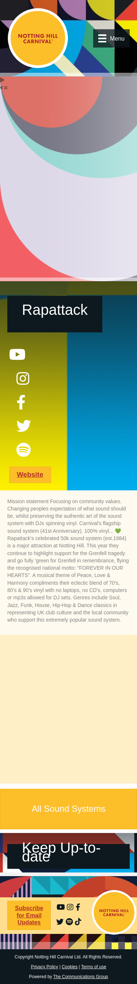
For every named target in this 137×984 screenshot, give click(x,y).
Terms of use (93, 966)
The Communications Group (80, 976)
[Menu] (111, 38)
